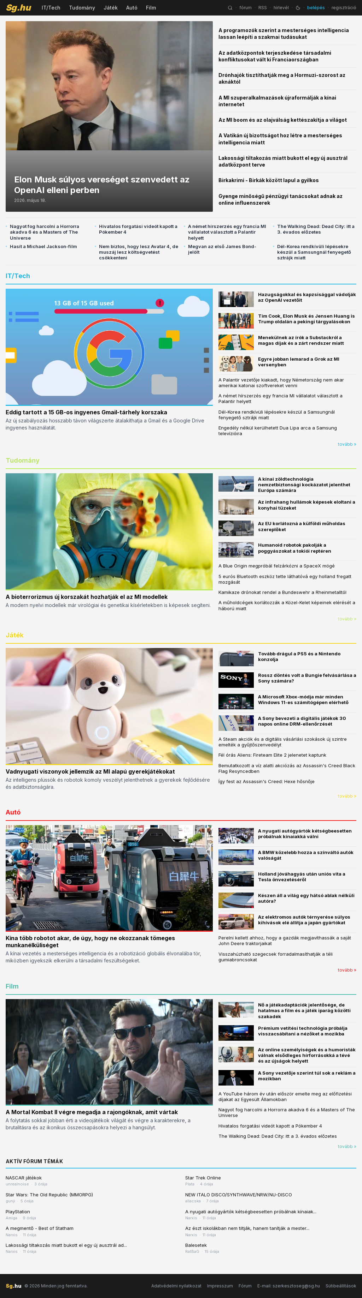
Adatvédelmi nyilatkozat (176, 1285)
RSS (262, 7)
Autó (132, 8)
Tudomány (82, 8)
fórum (245, 7)
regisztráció (344, 7)
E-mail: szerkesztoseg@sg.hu (288, 1285)
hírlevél (281, 7)
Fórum (245, 1285)
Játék (111, 8)
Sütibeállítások (341, 1285)
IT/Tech (51, 8)
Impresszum (220, 1285)
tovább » (347, 444)
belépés (316, 7)
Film (151, 8)
